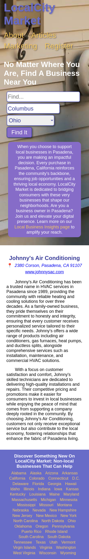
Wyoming (68, 553)
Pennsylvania (63, 526)
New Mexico (46, 516)
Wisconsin (47, 553)
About (14, 35)
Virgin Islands (24, 547)
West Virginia (24, 553)
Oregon (42, 526)
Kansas (72, 489)
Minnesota (68, 500)
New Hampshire (62, 510)
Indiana (44, 489)
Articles (43, 35)
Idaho (15, 489)
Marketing (20, 46)
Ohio (72, 521)
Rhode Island (56, 532)
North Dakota (53, 521)
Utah (53, 542)
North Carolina (25, 521)
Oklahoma (23, 526)
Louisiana (37, 494)
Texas (41, 542)
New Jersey (22, 516)
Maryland (71, 494)
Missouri (46, 505)
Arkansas (70, 473)
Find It (19, 132)
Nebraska (21, 510)
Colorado (37, 478)
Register (59, 46)
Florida (38, 484)
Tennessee (23, 542)
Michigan (48, 500)
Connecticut (58, 478)
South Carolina (31, 537)
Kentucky (18, 494)
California (17, 478)
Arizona (51, 473)
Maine (54, 494)
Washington (66, 547)
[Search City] (33, 108)
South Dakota (58, 537)
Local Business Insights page (42, 227)
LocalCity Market (29, 14)
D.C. (76, 478)
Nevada (39, 510)
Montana (64, 505)
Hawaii (70, 484)
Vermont (68, 542)
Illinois (28, 489)
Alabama (18, 473)
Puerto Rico (32, 532)
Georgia (54, 484)
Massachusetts (24, 500)
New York (69, 516)
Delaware (21, 484)
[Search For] (43, 97)
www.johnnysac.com (44, 272)
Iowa (58, 489)
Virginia (46, 547)
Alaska (36, 473)
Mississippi (26, 505)
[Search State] (30, 120)
